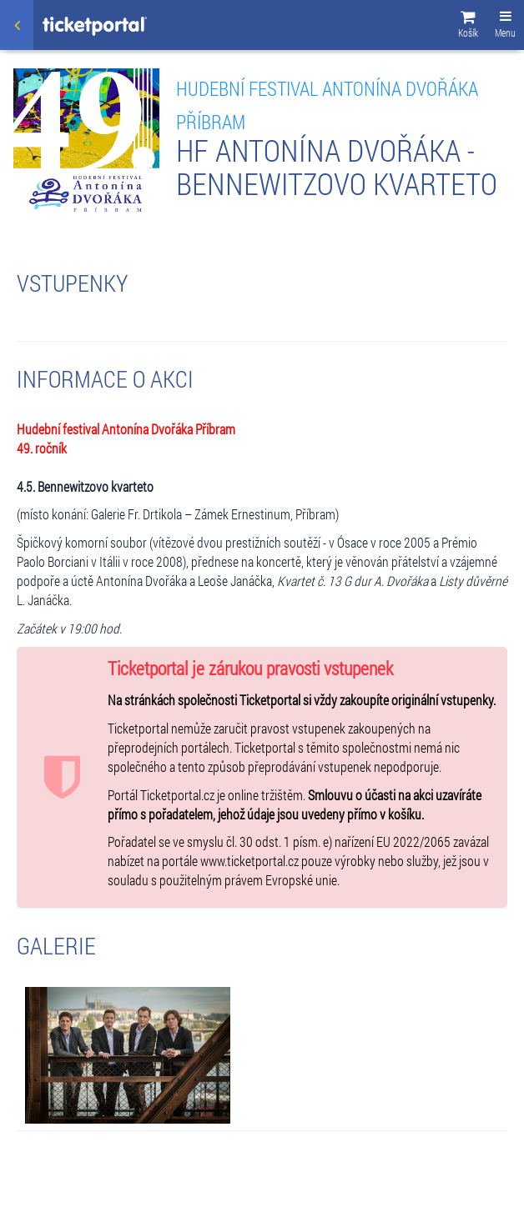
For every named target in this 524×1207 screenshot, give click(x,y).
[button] (468, 26)
